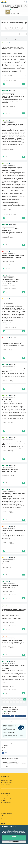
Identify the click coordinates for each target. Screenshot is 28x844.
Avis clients (14, 7)
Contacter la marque (8, 747)
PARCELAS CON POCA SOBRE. (10, 469)
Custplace (2, 17)
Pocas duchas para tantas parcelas (11, 279)
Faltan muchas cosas (7, 303)
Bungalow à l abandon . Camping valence (13, 255)
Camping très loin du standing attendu (12, 640)
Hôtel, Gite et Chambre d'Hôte (11, 17)
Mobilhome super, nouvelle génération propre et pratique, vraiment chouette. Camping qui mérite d (14, 443)
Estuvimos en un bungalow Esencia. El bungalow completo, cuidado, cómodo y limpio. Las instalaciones (12, 169)
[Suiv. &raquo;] (24, 702)
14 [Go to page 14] (7, 702)
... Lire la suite (5, 766)
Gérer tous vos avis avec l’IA (6, 780)
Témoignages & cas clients (6, 813)
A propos (2, 778)
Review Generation (5, 796)
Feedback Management (6, 798)
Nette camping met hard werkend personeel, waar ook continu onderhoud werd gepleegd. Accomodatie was (14, 611)
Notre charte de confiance (6, 782)
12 (24, 699)
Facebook (5, 753)
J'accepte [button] (14, 836)
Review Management (5, 793)
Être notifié (8, 83)
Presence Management (6, 795)
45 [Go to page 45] (21, 702)
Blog (2, 815)
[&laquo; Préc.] (3, 699)
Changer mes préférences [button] (14, 841)
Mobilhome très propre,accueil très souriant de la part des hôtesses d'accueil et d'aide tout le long (13, 370)
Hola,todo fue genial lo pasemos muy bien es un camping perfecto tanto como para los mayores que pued (13, 495)
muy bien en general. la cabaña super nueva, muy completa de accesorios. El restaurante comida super (13, 667)
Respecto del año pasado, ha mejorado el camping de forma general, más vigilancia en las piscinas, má (13, 126)
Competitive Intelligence (6, 805)
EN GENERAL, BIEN (7, 399)
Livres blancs (3, 816)
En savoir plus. (10, 736)
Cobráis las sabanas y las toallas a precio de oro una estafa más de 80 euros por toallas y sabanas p (13, 532)
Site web (20, 716)
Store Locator (3, 804)
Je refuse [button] (14, 839)
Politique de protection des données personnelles (11, 785)
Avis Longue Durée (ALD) (6, 802)
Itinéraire (8, 716)
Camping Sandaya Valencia (8, 45)
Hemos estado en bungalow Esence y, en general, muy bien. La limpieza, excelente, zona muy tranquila (13, 48)
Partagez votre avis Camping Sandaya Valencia (14, 22)
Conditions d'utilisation (5, 784)
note (18, 34)
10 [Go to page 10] (18, 699)
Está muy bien (6, 561)
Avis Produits (3, 800)
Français (23, 34)
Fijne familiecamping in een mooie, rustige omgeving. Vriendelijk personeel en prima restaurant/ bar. (13, 96)
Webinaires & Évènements (6, 818)
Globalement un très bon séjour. (10, 585)
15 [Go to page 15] (10, 702)
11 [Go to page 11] (21, 699)
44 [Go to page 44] (17, 702)
